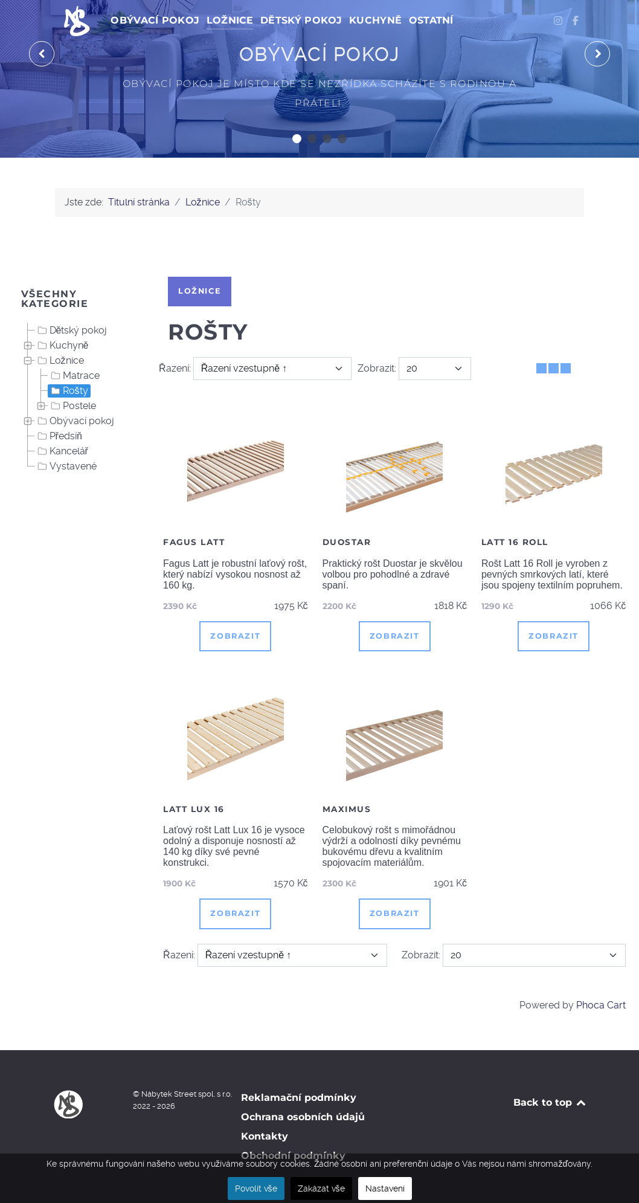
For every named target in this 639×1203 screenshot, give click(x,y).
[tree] (80, 398)
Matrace (74, 375)
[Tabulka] (541, 368)
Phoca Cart (601, 1005)
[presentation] (41, 53)
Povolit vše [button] (256, 1188)
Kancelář (61, 451)
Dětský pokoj (71, 330)
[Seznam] (565, 368)
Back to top (550, 1102)
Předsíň (58, 436)
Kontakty (264, 1136)
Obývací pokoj (74, 421)
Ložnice (59, 360)
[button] (296, 138)
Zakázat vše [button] (321, 1188)
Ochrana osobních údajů (303, 1117)
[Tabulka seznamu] (553, 368)
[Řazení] (272, 368)
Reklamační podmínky (298, 1097)
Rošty (68, 391)
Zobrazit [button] (235, 635)
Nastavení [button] (385, 1188)
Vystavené (66, 466)
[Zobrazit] (435, 368)
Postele (72, 406)
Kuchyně (62, 345)
